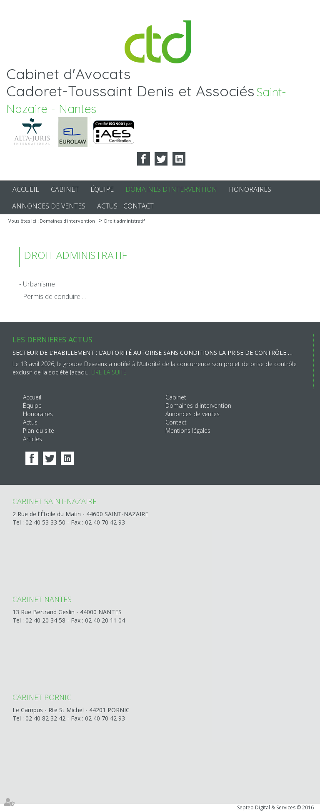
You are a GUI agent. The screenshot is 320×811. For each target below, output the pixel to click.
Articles (32, 439)
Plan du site (38, 430)
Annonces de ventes (48, 206)
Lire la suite (109, 372)
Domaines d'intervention (171, 189)
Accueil (25, 189)
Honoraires (250, 189)
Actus (107, 206)
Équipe (102, 189)
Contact (138, 206)
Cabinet (65, 189)
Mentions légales (187, 430)
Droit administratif (124, 221)
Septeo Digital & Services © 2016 (275, 807)
